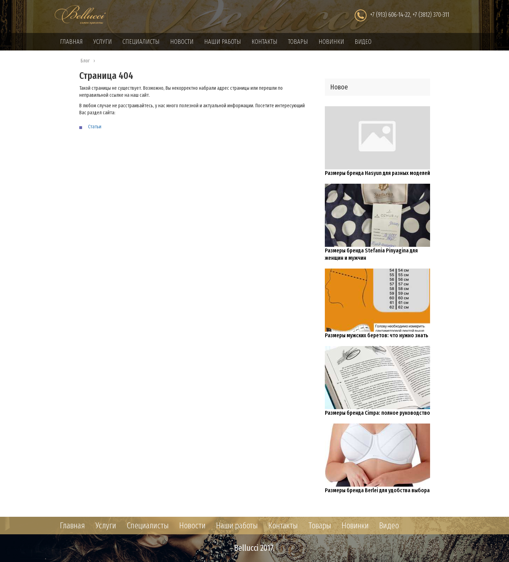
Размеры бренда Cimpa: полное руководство (377, 412)
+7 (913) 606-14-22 (390, 15)
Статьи (94, 127)
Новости (182, 42)
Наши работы (222, 42)
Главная (71, 42)
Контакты (264, 42)
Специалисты (141, 42)
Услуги (102, 42)
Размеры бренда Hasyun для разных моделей (377, 173)
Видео (363, 42)
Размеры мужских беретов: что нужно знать (376, 335)
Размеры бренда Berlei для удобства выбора (377, 490)
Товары (298, 42)
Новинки (331, 42)
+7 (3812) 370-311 (431, 15)
